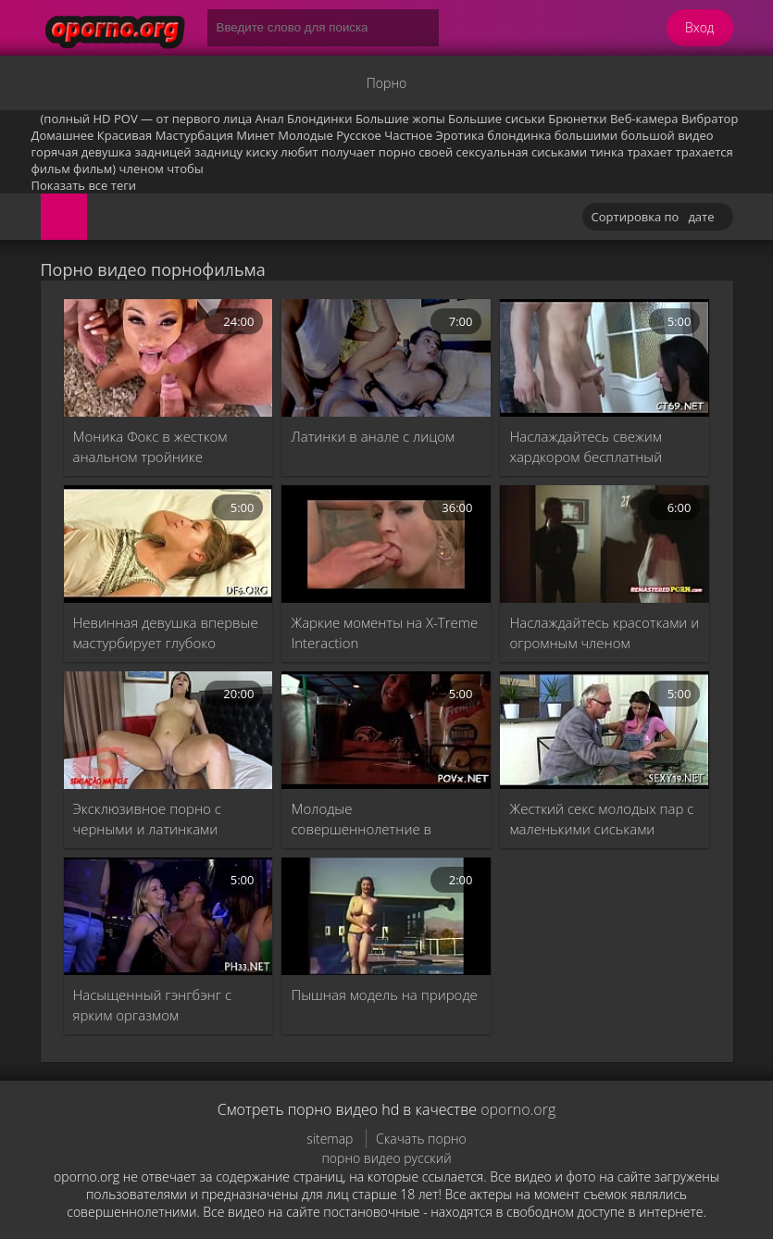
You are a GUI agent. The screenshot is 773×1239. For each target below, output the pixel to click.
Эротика (460, 135)
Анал (270, 118)
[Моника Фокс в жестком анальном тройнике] (168, 358)
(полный (66, 118)
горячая (55, 152)
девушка (106, 152)
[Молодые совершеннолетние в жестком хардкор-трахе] (386, 730)
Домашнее (62, 135)
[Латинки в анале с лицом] (386, 358)
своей (435, 152)
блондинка (519, 135)
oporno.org (517, 1109)
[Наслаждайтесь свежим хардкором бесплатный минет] (604, 358)
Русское (358, 135)
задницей (162, 152)
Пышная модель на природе (384, 994)
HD (102, 118)
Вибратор (709, 118)
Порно (386, 83)
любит (299, 152)
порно (397, 152)
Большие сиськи (496, 118)
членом (141, 168)
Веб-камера (644, 118)
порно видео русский (386, 1158)
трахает (649, 152)
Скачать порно (421, 1138)
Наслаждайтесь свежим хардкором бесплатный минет (585, 447)
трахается (704, 152)
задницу (218, 152)
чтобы (185, 168)
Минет (255, 135)
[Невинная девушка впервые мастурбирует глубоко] (168, 544)
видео (695, 135)
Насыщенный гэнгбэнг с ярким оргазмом (152, 1004)
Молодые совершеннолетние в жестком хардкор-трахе (366, 819)
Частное (408, 135)
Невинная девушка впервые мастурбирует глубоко (165, 632)
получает (348, 152)
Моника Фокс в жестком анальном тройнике (150, 446)
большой (647, 135)
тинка (607, 152)
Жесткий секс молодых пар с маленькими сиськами (601, 818)
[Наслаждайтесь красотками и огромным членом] (604, 544)
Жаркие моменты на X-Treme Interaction (384, 632)
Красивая (124, 135)
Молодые (305, 135)
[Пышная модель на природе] (386, 916)
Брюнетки (577, 118)
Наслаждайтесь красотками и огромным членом (604, 632)
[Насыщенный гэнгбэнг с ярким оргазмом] (168, 916)
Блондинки (319, 118)
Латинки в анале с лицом (373, 436)
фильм (50, 168)
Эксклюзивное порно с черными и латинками (147, 818)
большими (586, 135)
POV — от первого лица (183, 118)
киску (262, 152)
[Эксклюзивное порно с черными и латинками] (168, 730)
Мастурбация (194, 135)
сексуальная (492, 152)
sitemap (329, 1138)
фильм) (94, 168)
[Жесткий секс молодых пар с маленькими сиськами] (604, 730)
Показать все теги (84, 185)
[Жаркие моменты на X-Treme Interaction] (386, 544)
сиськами (559, 152)
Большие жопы (400, 118)
